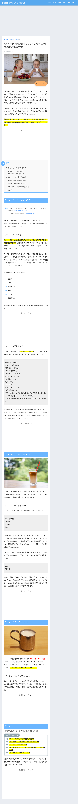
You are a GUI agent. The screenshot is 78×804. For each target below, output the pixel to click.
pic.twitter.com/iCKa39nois (20, 210)
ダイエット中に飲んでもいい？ (18, 187)
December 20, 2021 (30, 213)
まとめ (9, 190)
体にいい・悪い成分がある (17, 180)
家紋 (54, 2)
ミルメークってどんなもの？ (16, 168)
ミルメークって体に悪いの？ (16, 177)
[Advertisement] (26, 21)
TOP (49, 2)
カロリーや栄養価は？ (16, 174)
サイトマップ (72, 2)
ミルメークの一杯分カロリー (16, 184)
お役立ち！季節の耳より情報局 (17, 2)
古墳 (64, 2)
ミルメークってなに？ (16, 171)
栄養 (59, 2)
